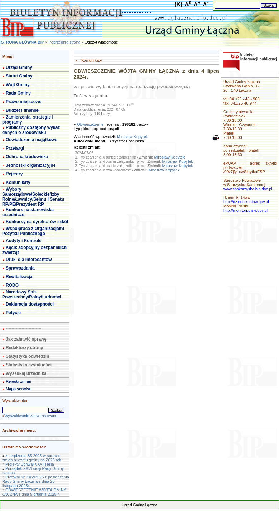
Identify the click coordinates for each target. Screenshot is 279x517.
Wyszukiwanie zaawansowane (30, 415)
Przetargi (15, 148)
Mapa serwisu (18, 389)
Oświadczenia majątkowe (31, 139)
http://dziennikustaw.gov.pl (246, 202)
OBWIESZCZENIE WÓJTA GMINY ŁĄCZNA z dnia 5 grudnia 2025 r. (34, 492)
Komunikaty (18, 182)
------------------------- (23, 328)
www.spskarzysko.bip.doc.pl (247, 189)
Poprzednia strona (64, 42)
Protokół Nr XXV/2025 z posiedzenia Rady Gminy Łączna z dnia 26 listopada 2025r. (35, 481)
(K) (178, 4)
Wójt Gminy (18, 84)
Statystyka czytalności (29, 364)
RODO (12, 285)
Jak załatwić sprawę (26, 339)
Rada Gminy (18, 93)
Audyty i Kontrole (23, 240)
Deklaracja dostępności (30, 304)
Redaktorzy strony (24, 347)
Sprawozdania (20, 268)
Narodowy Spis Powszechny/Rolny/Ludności (31, 295)
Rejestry (14, 173)
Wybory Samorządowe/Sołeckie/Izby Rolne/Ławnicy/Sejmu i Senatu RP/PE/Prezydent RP (33, 197)
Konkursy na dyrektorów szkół (37, 221)
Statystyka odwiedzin (27, 356)
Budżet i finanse (22, 110)
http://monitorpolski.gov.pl (245, 210)
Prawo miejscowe (23, 101)
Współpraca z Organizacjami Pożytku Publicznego (33, 231)
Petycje (13, 312)
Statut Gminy (19, 76)
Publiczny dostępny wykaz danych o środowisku (31, 130)
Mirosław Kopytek (132, 137)
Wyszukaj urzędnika (26, 373)
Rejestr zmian (18, 381)
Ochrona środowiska (27, 156)
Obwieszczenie (90, 124)
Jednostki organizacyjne (30, 165)
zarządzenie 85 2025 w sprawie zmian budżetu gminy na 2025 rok (31, 457)
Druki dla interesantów (29, 259)
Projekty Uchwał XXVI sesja (29, 464)
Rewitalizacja (19, 276)
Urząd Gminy (19, 67)
